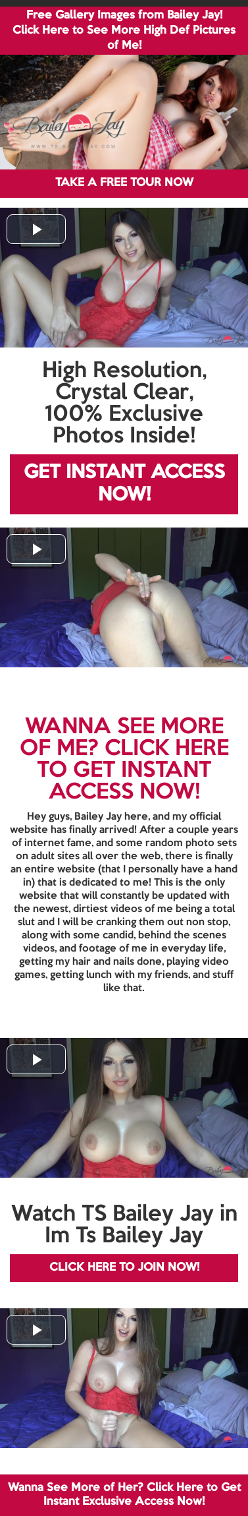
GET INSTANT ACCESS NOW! (124, 484)
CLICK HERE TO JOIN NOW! (124, 1268)
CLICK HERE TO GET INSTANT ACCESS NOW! (133, 771)
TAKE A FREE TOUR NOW (124, 183)
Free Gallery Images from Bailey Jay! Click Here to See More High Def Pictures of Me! (124, 31)
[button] (36, 229)
